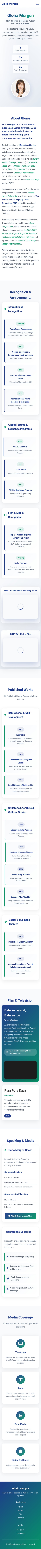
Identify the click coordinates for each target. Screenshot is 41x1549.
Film (20, 1514)
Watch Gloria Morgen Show (20, 1219)
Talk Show (20, 1534)
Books (20, 1510)
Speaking (20, 1518)
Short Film (20, 1530)
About (20, 1507)
